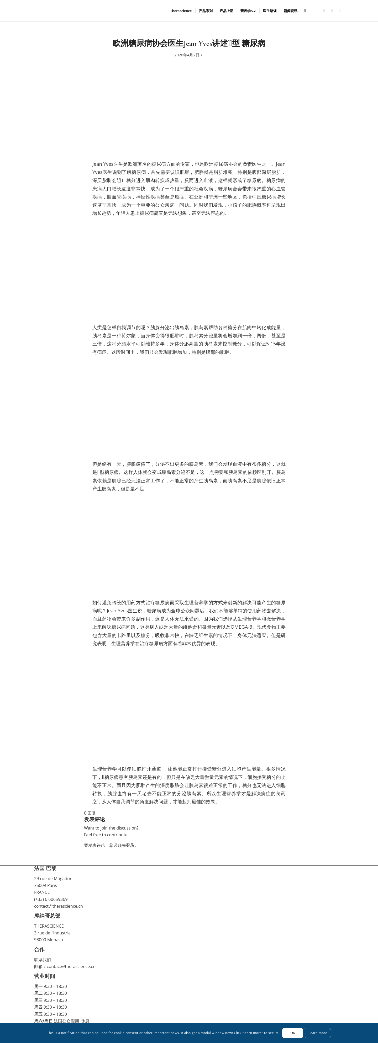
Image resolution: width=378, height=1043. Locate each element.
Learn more (318, 1033)
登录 (130, 845)
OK (292, 1033)
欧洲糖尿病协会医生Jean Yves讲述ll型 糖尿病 (189, 43)
